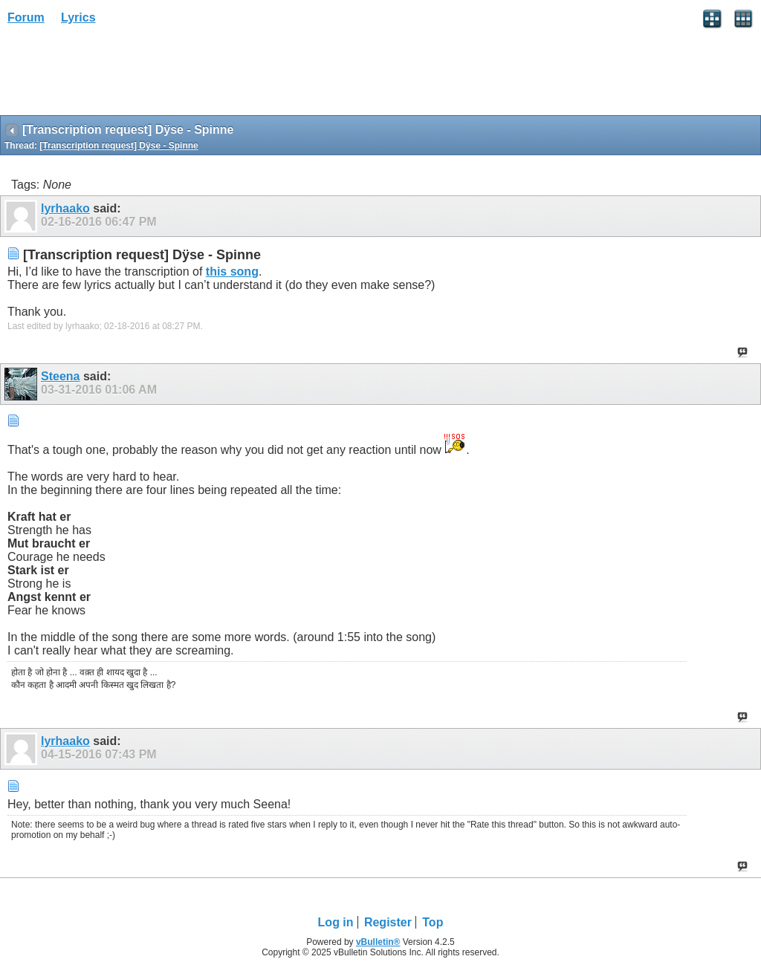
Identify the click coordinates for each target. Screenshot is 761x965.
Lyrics (78, 17)
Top (432, 922)
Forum (26, 17)
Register (388, 922)
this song (232, 271)
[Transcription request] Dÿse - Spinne (118, 145)
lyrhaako (65, 208)
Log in (336, 922)
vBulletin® (378, 942)
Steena (60, 376)
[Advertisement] (119, 75)
